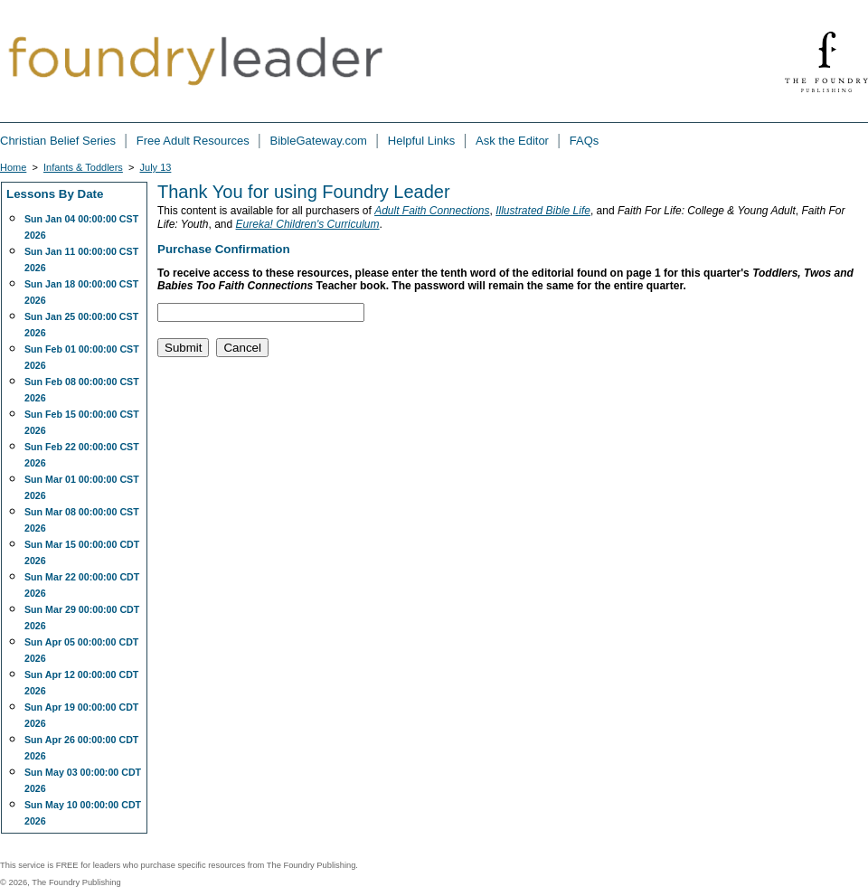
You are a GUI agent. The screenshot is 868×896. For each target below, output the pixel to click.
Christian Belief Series (59, 140)
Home (13, 167)
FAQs (584, 140)
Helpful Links (423, 140)
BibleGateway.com (320, 140)
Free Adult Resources (195, 140)
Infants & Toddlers (83, 167)
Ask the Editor (514, 140)
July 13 (156, 167)
